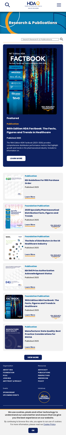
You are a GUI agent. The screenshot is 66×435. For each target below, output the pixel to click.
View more (33, 357)
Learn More (16, 158)
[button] (7, 5)
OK (33, 430)
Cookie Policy (50, 424)
